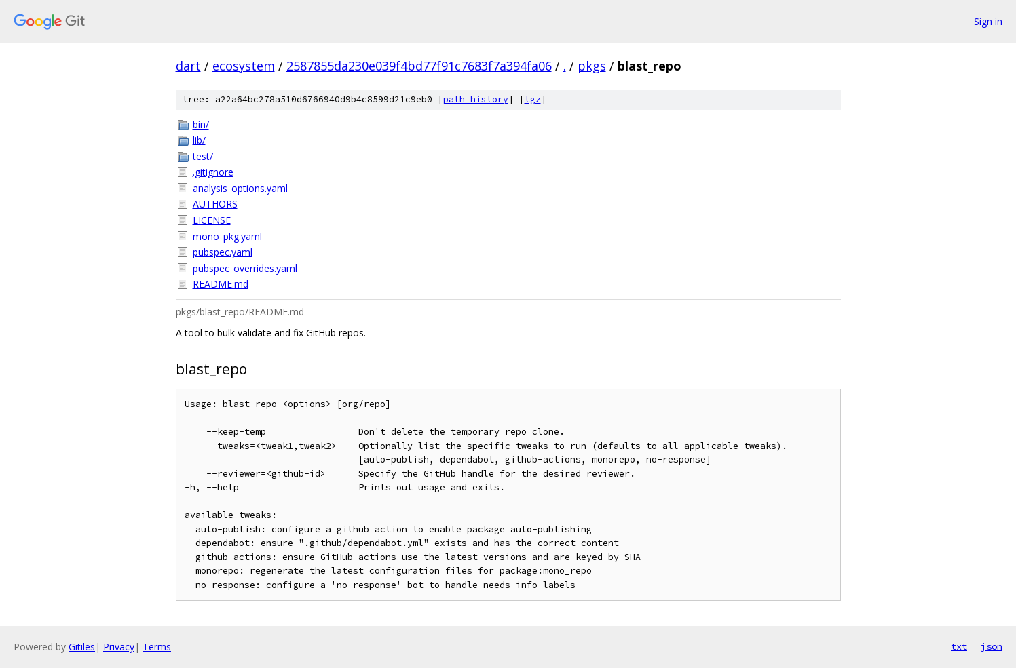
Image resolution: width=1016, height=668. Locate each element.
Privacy (118, 646)
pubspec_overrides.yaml (245, 268)
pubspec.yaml (222, 251)
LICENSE (212, 220)
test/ (203, 156)
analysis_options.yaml (240, 188)
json (991, 646)
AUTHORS (215, 203)
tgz (533, 99)
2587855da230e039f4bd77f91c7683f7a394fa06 (419, 66)
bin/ (201, 124)
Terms (157, 646)
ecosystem (243, 66)
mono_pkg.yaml (227, 236)
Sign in (988, 21)
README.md (220, 283)
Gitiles (82, 646)
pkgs (592, 66)
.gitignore (213, 171)
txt (959, 646)
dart (188, 66)
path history (475, 99)
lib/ (199, 140)
